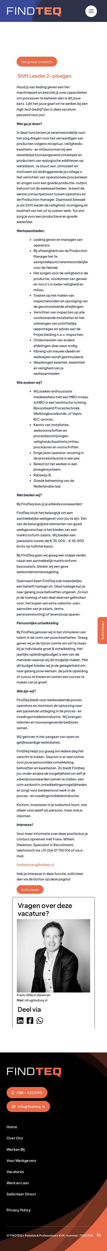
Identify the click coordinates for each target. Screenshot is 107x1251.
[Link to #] (91, 11)
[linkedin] (98, 1234)
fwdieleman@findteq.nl (35, 864)
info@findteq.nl (36, 1000)
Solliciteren (30, 889)
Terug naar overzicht (37, 62)
